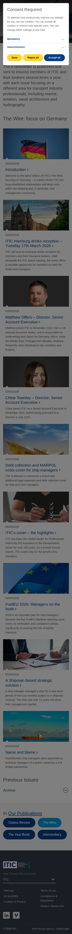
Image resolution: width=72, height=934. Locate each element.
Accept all (54, 57)
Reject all (33, 57)
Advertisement (16, 47)
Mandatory (13, 38)
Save (14, 57)
